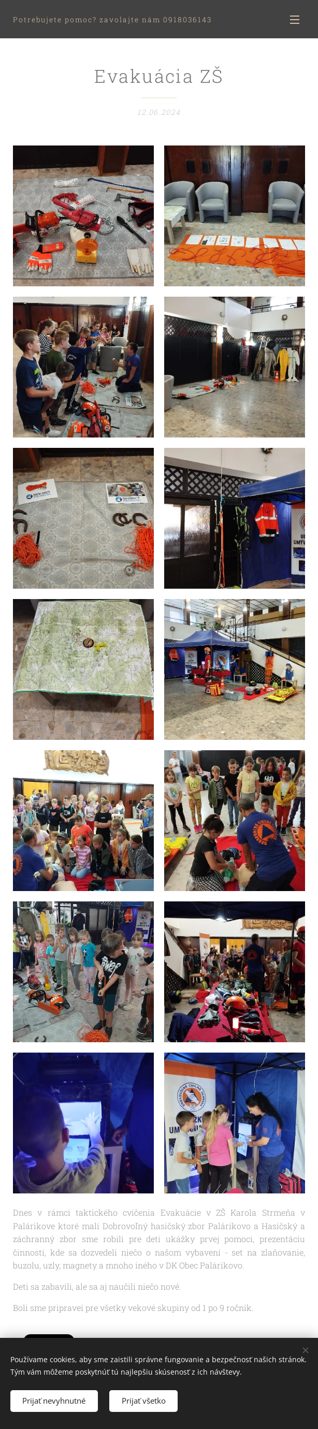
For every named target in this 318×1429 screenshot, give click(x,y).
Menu (294, 19)
